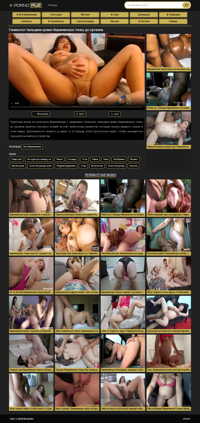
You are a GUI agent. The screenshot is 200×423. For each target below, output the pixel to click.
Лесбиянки (119, 159)
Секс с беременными (21, 419)
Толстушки (56, 14)
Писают (134, 159)
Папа (105, 159)
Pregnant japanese (66, 165)
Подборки (173, 14)
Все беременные (26, 14)
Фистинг (85, 14)
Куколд (133, 165)
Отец (83, 165)
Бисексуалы (18, 165)
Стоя (84, 159)
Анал (115, 14)
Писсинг (144, 21)
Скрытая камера (85, 21)
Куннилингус (56, 21)
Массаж (114, 21)
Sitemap (186, 419)
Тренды (52, 5)
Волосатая (97, 165)
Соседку (72, 159)
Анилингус (26, 21)
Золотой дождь (116, 165)
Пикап (59, 159)
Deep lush (17, 159)
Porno (25, 5)
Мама (95, 159)
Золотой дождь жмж (40, 165)
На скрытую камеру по (39, 159)
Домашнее (144, 14)
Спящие (173, 21)
